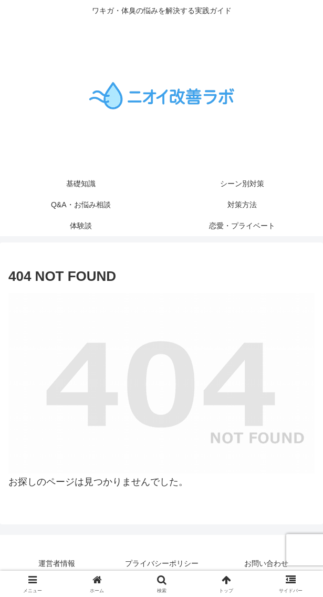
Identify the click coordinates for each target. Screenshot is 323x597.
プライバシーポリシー (162, 563)
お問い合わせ (266, 563)
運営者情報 (56, 563)
